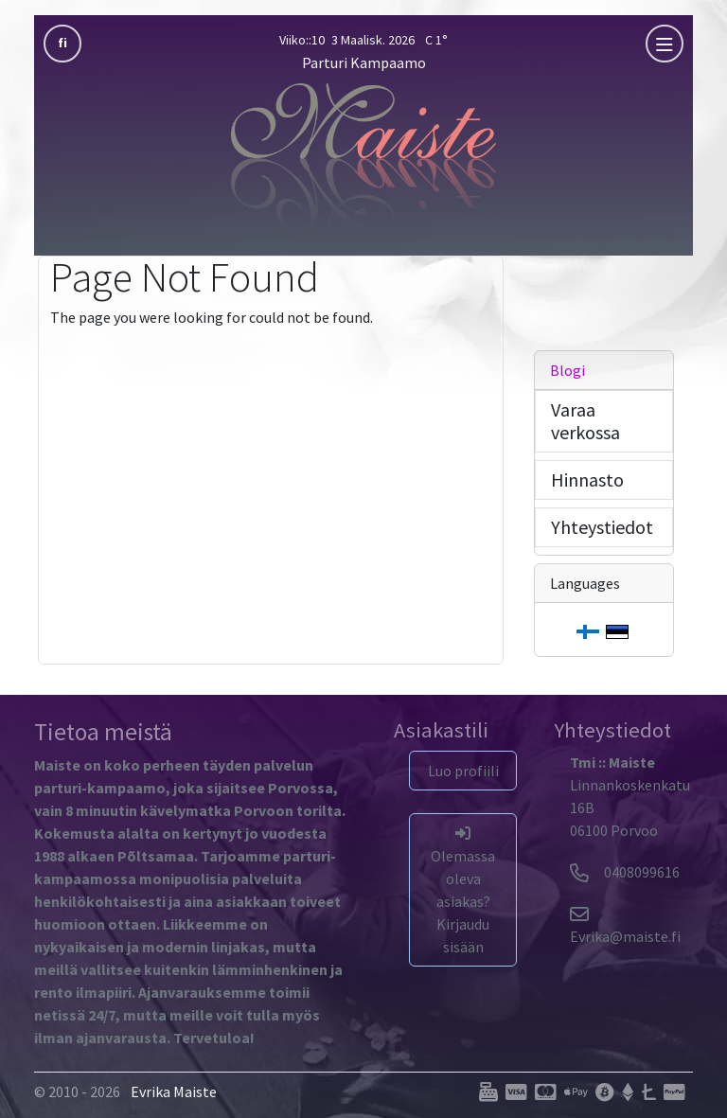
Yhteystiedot (602, 527)
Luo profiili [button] (463, 770)
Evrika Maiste (174, 1091)
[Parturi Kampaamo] (363, 156)
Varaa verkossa (585, 421)
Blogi (567, 370)
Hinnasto (587, 479)
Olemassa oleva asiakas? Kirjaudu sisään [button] (463, 890)
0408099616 (625, 871)
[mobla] (664, 43)
